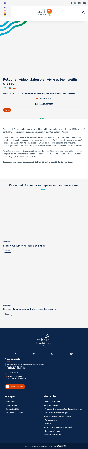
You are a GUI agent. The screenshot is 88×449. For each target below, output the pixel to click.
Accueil (6, 94)
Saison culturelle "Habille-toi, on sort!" (58, 416)
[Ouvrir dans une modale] (83, 12)
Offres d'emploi (11, 405)
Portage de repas (51, 420)
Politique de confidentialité (32, 446)
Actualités (17, 94)
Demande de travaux (52, 431)
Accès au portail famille (53, 402)
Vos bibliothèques (51, 405)
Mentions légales (48, 446)
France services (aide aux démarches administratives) (63, 409)
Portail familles (11, 402)
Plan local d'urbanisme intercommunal (58, 427)
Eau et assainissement (53, 435)
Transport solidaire (12, 409)
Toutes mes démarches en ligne (56, 413)
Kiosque (48, 424)
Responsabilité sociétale (14, 413)
